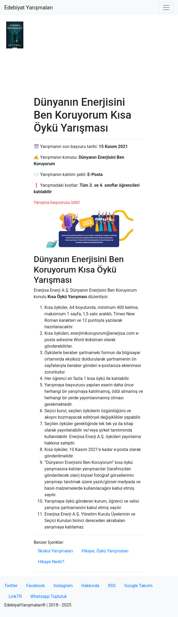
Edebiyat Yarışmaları (28, 7)
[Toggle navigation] (166, 7)
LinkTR (15, 596)
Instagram (63, 585)
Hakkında (90, 585)
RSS (112, 585)
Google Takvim (138, 585)
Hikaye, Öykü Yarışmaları (105, 550)
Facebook (35, 585)
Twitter (10, 585)
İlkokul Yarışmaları (55, 550)
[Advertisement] (89, 55)
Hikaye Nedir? (51, 561)
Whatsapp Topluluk (48, 596)
